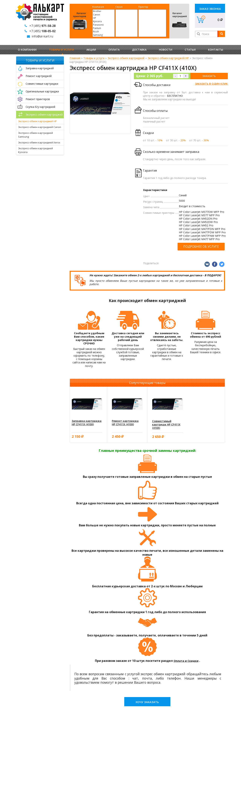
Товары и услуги (61, 49)
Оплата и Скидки (186, 661)
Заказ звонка (210, 9)
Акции (91, 49)
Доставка (139, 49)
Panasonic (103, 25)
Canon (103, 14)
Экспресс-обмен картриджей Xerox (39, 142)
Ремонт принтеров (38, 99)
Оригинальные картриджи (42, 91)
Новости (165, 49)
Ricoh (103, 31)
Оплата (114, 49)
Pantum (103, 28)
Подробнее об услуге (201, 246)
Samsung (103, 35)
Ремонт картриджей (39, 76)
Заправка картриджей (40, 68)
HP (103, 18)
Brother (103, 11)
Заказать (209, 76)
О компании (27, 49)
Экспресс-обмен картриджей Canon (39, 127)
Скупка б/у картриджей (40, 107)
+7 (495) (42, 26)
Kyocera (103, 21)
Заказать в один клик (211, 83)
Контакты (215, 49)
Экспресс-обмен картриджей (44, 114)
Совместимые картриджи (42, 83)
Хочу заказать (147, 702)
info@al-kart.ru (42, 36)
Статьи (190, 49)
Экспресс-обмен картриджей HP (37, 121)
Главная (75, 58)
